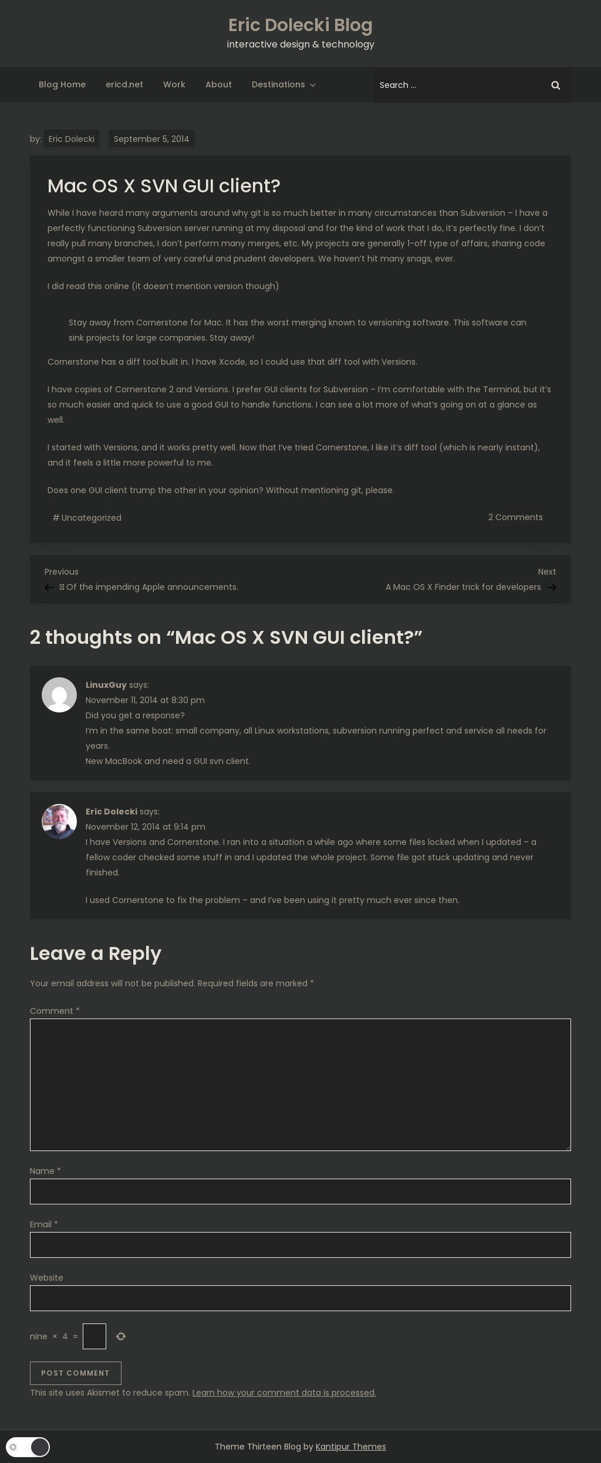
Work (174, 84)
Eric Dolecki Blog (300, 25)
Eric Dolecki (71, 139)
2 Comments (518, 516)
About (218, 84)
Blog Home (62, 84)
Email (44, 1224)
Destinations (285, 84)
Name (45, 1171)
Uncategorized (91, 518)
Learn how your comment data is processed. (284, 1392)
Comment (55, 1011)
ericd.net (124, 84)
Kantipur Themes (351, 1446)
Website (46, 1278)
